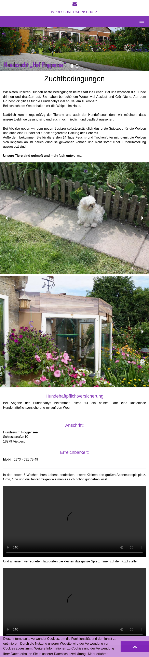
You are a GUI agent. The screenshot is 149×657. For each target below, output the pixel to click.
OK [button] (135, 646)
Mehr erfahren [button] (98, 654)
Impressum (61, 12)
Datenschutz (85, 12)
